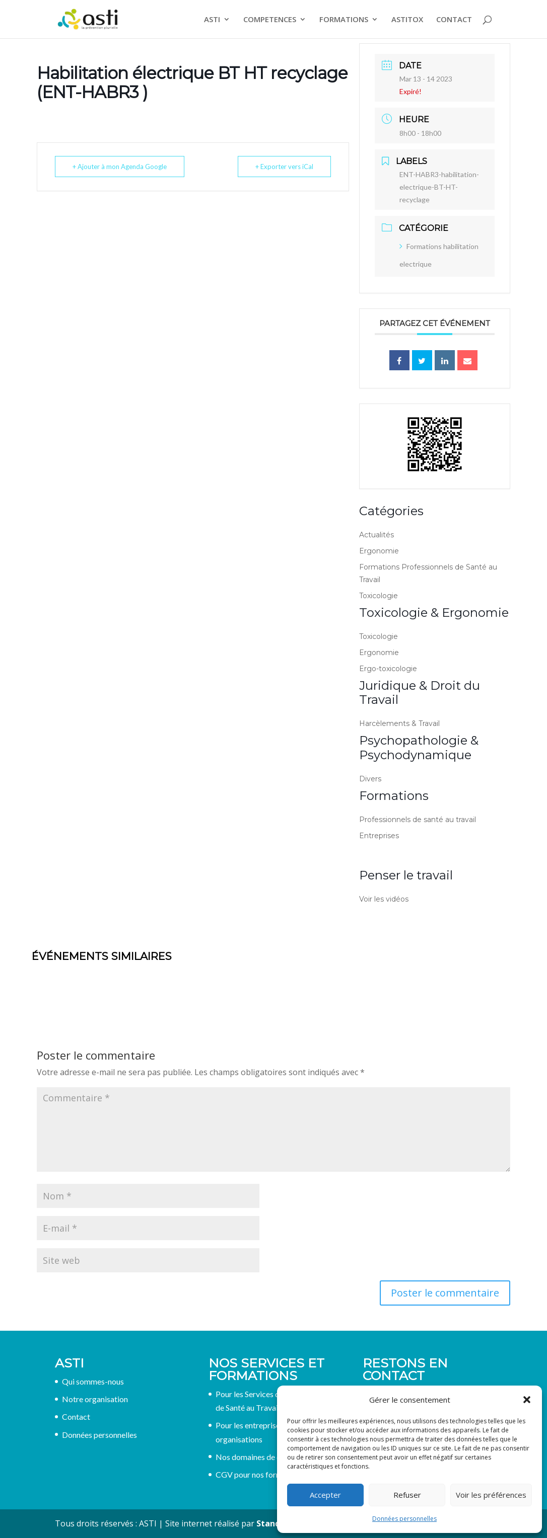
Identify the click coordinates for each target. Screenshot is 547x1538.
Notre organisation (95, 1399)
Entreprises (379, 835)
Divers (370, 778)
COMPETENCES (269, 20)
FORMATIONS (343, 20)
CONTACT (454, 20)
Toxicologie (378, 595)
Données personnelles (404, 1518)
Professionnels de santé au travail (417, 819)
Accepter (325, 1495)
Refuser (407, 1495)
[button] (527, 1400)
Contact (76, 1416)
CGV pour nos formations (260, 1474)
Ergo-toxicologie (388, 668)
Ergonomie (379, 550)
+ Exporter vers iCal (284, 167)
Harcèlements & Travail (399, 723)
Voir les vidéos (383, 899)
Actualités (376, 534)
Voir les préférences (491, 1495)
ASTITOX (407, 20)
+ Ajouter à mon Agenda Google (120, 167)
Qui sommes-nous (93, 1381)
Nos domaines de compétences (269, 1457)
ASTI (212, 20)
